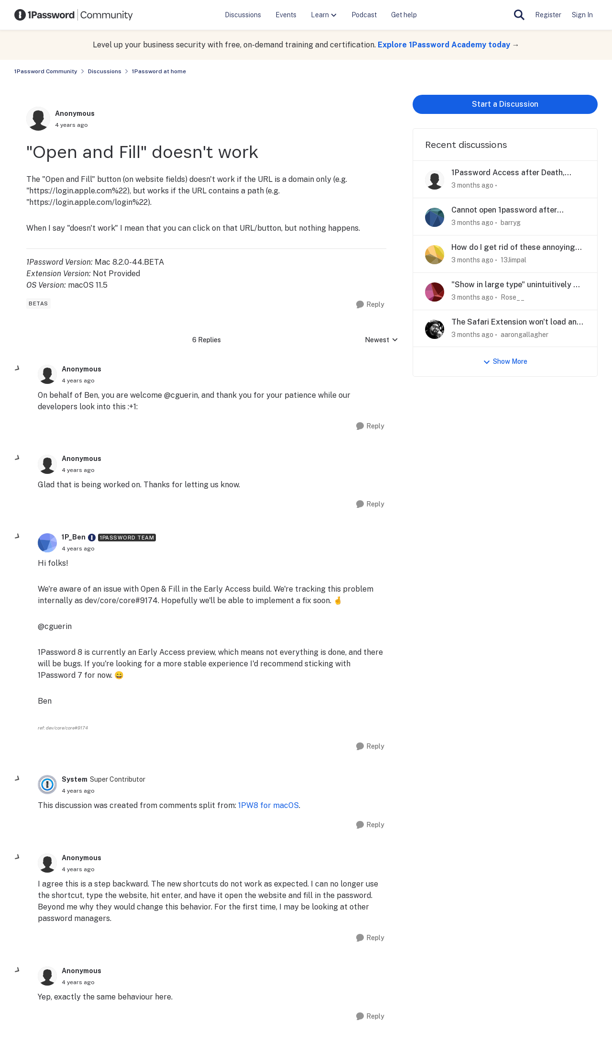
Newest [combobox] (381, 340)
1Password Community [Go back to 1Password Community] (45, 71)
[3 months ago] (472, 185)
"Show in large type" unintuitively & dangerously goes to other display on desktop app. (515, 285)
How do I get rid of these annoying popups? (513, 248)
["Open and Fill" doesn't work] (78, 380)
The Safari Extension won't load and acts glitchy (516, 322)
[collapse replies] (17, 368)
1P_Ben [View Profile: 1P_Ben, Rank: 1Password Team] (74, 537)
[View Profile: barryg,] (434, 217)
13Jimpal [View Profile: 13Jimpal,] (513, 260)
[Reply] (370, 304)
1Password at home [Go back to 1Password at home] (159, 71)
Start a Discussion (505, 104)
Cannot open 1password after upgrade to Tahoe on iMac (504, 210)
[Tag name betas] (38, 303)
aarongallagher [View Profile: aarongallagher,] (524, 334)
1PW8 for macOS (268, 805)
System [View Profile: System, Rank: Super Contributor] (74, 779)
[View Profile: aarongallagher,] (434, 329)
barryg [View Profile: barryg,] (511, 222)
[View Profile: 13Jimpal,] (434, 254)
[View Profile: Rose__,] (434, 292)
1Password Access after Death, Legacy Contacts (508, 173)
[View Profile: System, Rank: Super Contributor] (47, 784)
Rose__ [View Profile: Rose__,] (513, 297)
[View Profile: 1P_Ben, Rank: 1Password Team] (47, 542)
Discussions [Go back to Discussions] (104, 71)
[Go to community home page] (73, 15)
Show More (505, 362)
